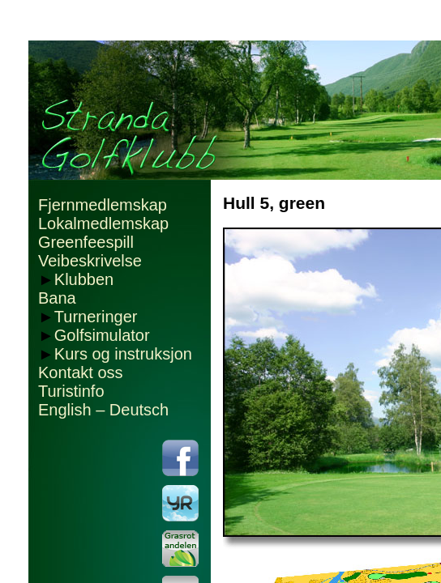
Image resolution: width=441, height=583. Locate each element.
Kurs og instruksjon (123, 354)
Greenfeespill (86, 242)
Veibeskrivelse (90, 261)
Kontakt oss (80, 372)
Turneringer (96, 317)
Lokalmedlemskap (103, 223)
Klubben (83, 279)
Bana (57, 298)
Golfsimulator (102, 335)
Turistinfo (71, 391)
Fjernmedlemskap (102, 205)
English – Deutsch (103, 410)
